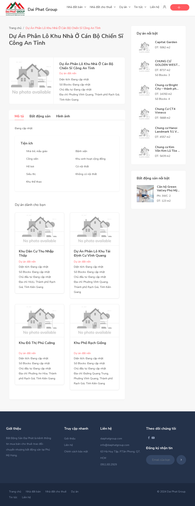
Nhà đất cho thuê (56, 491)
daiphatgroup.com (111, 438)
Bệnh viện (81, 151)
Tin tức (13, 497)
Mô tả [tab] (19, 116)
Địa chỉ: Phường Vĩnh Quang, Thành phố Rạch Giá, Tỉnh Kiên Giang (92, 287)
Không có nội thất (86, 174)
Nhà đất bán (33, 491)
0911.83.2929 (108, 464)
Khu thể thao (34, 182)
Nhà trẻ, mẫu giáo (36, 151)
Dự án (74, 491)
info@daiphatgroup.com (114, 445)
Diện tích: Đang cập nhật (74, 79)
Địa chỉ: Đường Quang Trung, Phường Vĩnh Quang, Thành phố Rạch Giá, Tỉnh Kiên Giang (93, 378)
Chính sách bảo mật (76, 451)
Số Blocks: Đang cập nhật (74, 84)
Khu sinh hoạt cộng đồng (90, 159)
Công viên (32, 159)
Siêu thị (30, 174)
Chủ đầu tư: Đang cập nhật (75, 89)
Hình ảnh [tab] (63, 116)
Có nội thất (82, 166)
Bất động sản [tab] (40, 116)
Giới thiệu (69, 438)
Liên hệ (68, 445)
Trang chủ (15, 28)
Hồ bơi (30, 166)
